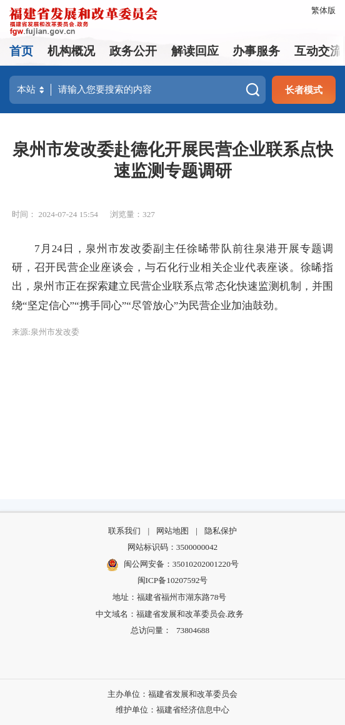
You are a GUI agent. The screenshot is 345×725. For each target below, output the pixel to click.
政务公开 (133, 51)
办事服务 (256, 51)
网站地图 (172, 530)
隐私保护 (220, 530)
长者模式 (303, 89)
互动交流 (318, 51)
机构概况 (71, 51)
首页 (21, 51)
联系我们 (124, 530)
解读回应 (195, 51)
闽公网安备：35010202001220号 (172, 565)
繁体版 (323, 10)
